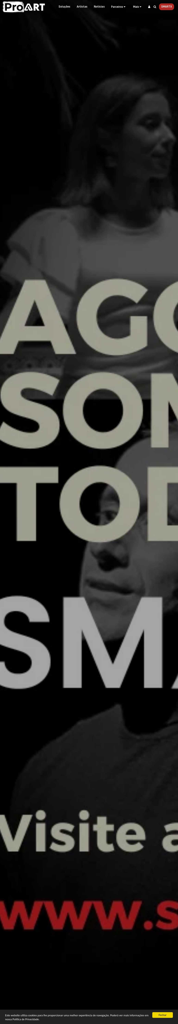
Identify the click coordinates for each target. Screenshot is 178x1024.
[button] (119, 6)
